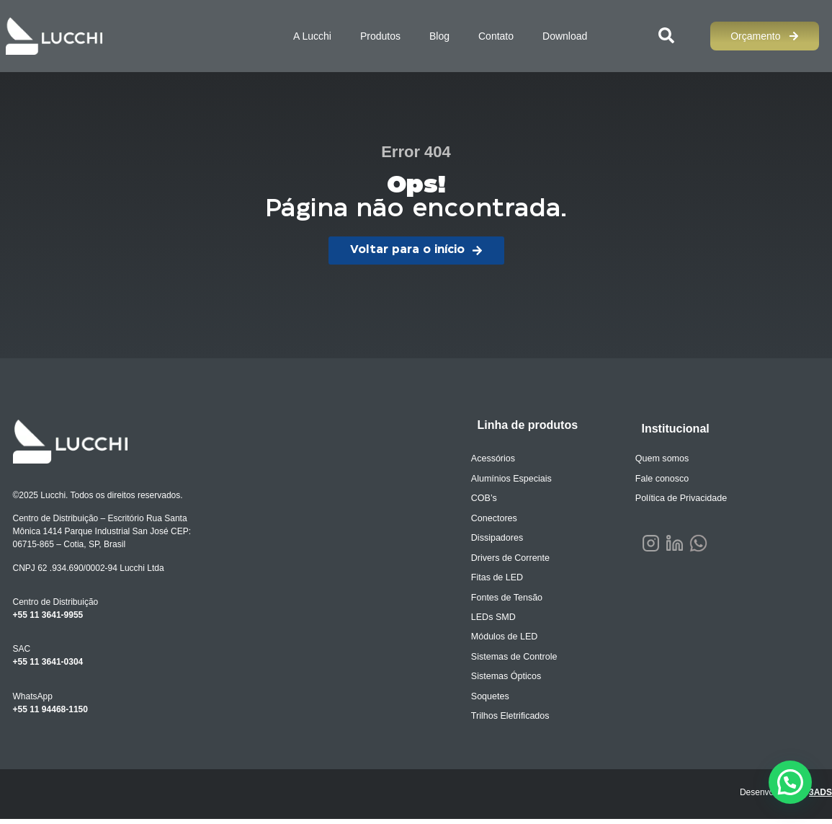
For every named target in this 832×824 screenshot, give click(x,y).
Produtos (380, 36)
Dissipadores (504, 540)
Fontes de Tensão (513, 600)
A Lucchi (312, 36)
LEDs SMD (500, 621)
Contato (496, 36)
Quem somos (668, 459)
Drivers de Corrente (517, 560)
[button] (790, 782)
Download (564, 36)
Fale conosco (668, 479)
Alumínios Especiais (517, 479)
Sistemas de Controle (520, 661)
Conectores (501, 520)
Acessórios (500, 459)
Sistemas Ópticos (512, 681)
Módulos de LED (511, 641)
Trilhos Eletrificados (516, 722)
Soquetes (497, 701)
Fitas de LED (504, 580)
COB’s (491, 500)
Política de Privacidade (687, 500)
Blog (439, 36)
